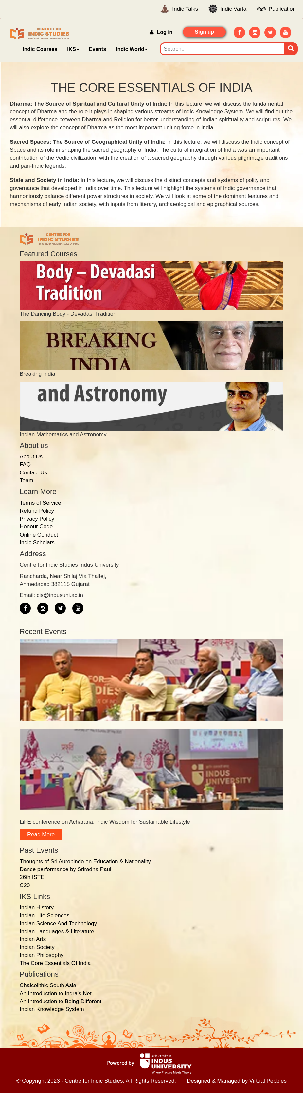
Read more (41, 834)
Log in (161, 32)
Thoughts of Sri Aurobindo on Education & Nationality (85, 861)
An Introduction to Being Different (60, 1001)
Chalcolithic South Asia (48, 985)
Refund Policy (37, 511)
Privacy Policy (37, 519)
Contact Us (33, 473)
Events (97, 49)
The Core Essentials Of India (55, 963)
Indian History (37, 907)
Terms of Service (40, 503)
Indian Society (37, 947)
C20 (25, 885)
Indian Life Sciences (44, 915)
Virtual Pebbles (268, 1081)
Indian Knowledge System (52, 1009)
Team (26, 480)
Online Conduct (39, 535)
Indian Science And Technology (58, 923)
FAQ (25, 464)
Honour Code (36, 526)
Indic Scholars (37, 542)
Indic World (132, 49)
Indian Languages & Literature (57, 931)
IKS (73, 49)
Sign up (204, 32)
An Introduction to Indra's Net (56, 993)
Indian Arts (33, 939)
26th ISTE (32, 877)
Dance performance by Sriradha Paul (65, 869)
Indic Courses (40, 49)
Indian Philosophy (41, 955)
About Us (31, 457)
